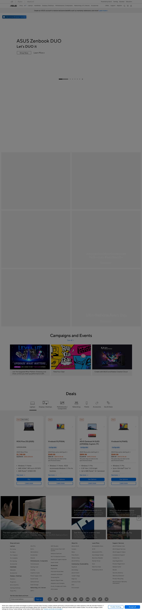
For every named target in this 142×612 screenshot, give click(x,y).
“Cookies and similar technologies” (53, 609)
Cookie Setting (115, 607)
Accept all (132, 607)
